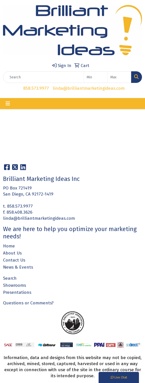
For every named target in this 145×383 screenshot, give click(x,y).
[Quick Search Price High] (119, 77)
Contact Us (14, 260)
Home (9, 246)
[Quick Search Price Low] (96, 77)
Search (10, 278)
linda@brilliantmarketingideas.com (89, 88)
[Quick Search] (43, 77)
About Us (12, 253)
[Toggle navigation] (8, 103)
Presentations (17, 292)
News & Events (18, 267)
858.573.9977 (36, 88)
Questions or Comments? (28, 303)
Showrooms (14, 285)
